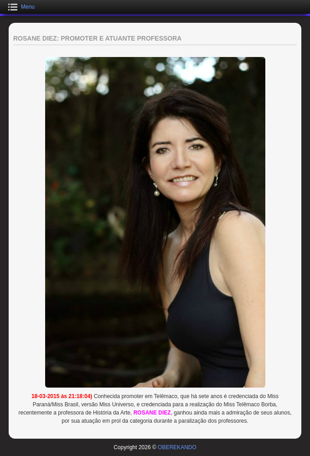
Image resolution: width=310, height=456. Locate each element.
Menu (28, 7)
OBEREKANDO (177, 447)
